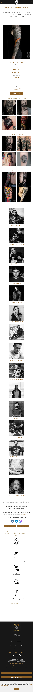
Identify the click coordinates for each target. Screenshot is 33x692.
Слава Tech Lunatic (16, 457)
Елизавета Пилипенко (16, 495)
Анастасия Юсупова (16, 322)
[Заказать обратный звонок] (31, 2)
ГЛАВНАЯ (7, 7)
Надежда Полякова (16, 399)
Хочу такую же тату (16, 93)
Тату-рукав (16, 83)
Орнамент (16, 69)
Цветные (16, 90)
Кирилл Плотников (16, 283)
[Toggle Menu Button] (1, 2)
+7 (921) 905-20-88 (16, 644)
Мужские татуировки (16, 62)
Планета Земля (16, 72)
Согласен (17, 688)
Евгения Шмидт (16, 302)
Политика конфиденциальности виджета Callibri (16, 667)
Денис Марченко (16, 264)
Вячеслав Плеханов (16, 360)
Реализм (16, 78)
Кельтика (16, 71)
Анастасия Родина (16, 380)
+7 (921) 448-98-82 (16, 648)
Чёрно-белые (17, 88)
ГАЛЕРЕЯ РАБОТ (13, 7)
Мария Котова (16, 341)
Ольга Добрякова (16, 476)
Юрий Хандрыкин (16, 437)
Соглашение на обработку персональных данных (16, 665)
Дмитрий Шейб (16, 225)
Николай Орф (16, 418)
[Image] (9, 107)
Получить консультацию (16, 677)
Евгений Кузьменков (16, 245)
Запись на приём (9, 526)
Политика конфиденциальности (16, 663)
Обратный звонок (23, 526)
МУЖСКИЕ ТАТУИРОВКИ (23, 7)
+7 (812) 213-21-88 (25, 514)
